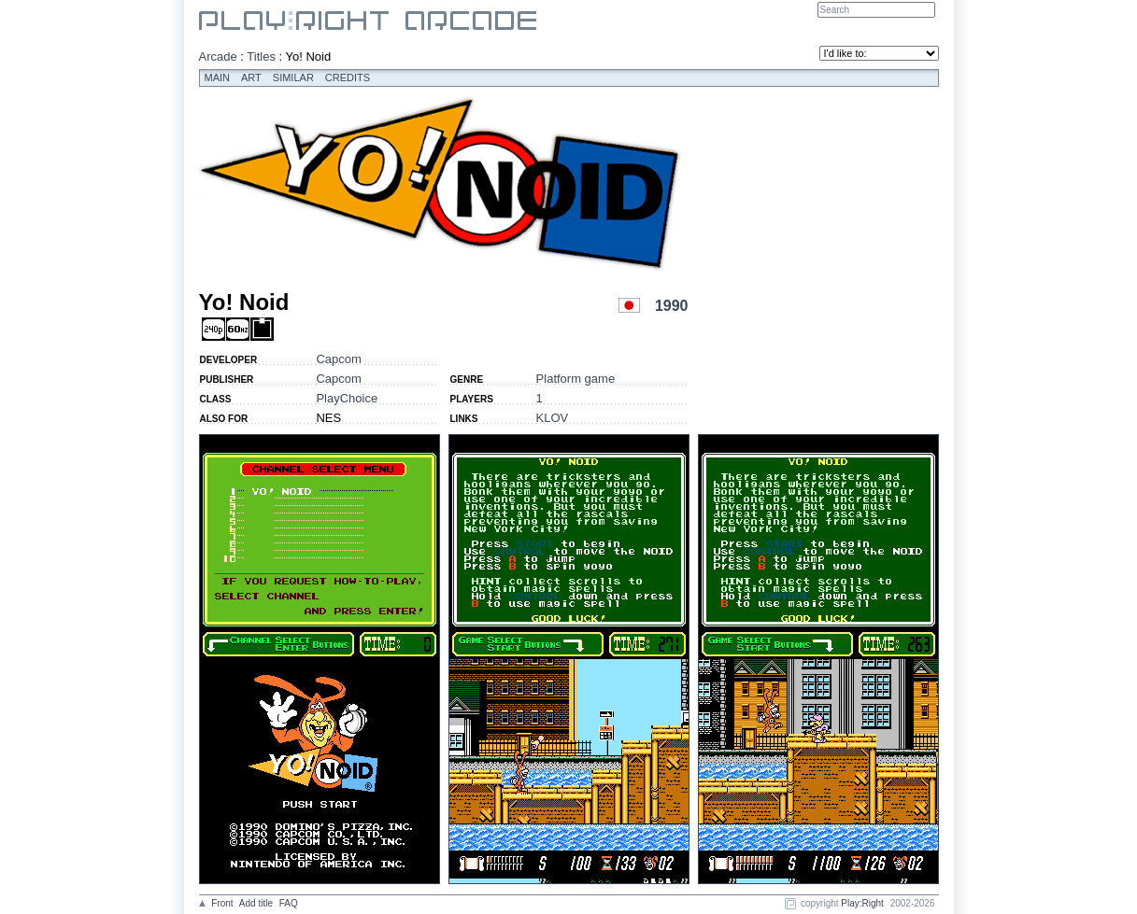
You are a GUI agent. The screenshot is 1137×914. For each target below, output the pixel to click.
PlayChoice (346, 398)
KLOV (552, 418)
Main (218, 77)
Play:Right (862, 903)
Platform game (576, 379)
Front (222, 903)
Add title (256, 903)
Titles (261, 56)
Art (251, 77)
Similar (293, 77)
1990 (672, 306)
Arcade (218, 56)
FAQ (288, 903)
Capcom (338, 359)
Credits (347, 77)
